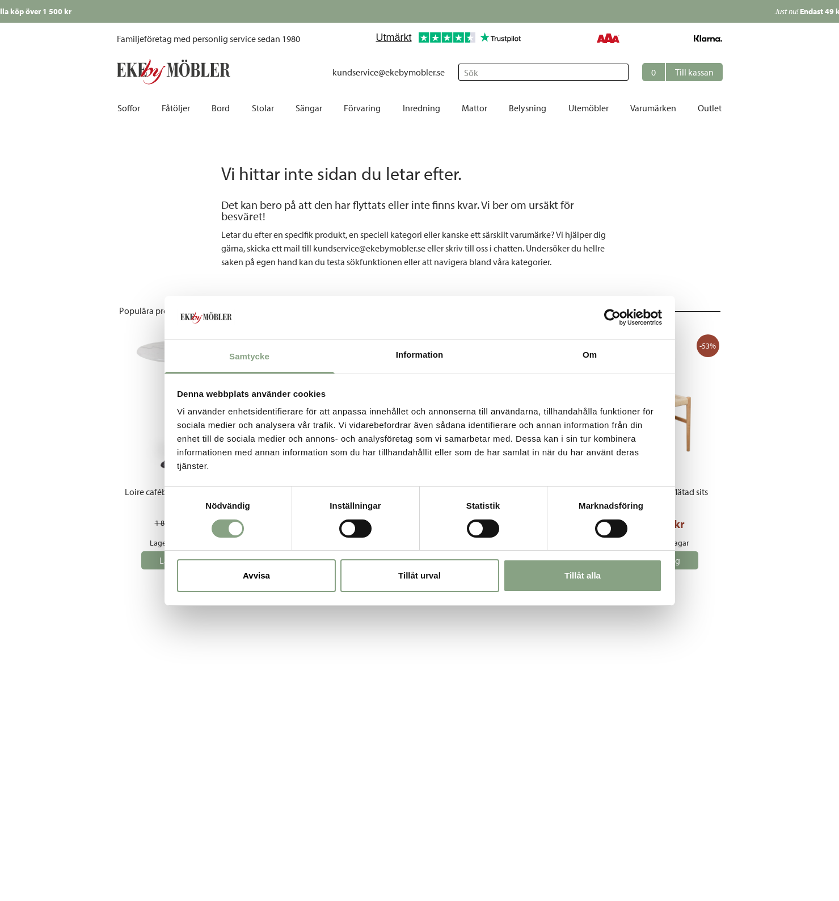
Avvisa (256, 575)
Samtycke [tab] (249, 356)
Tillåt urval (419, 575)
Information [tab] (420, 354)
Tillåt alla (582, 575)
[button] (682, 72)
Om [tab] (590, 354)
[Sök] (543, 72)
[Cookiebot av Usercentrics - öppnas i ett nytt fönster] (612, 317)
